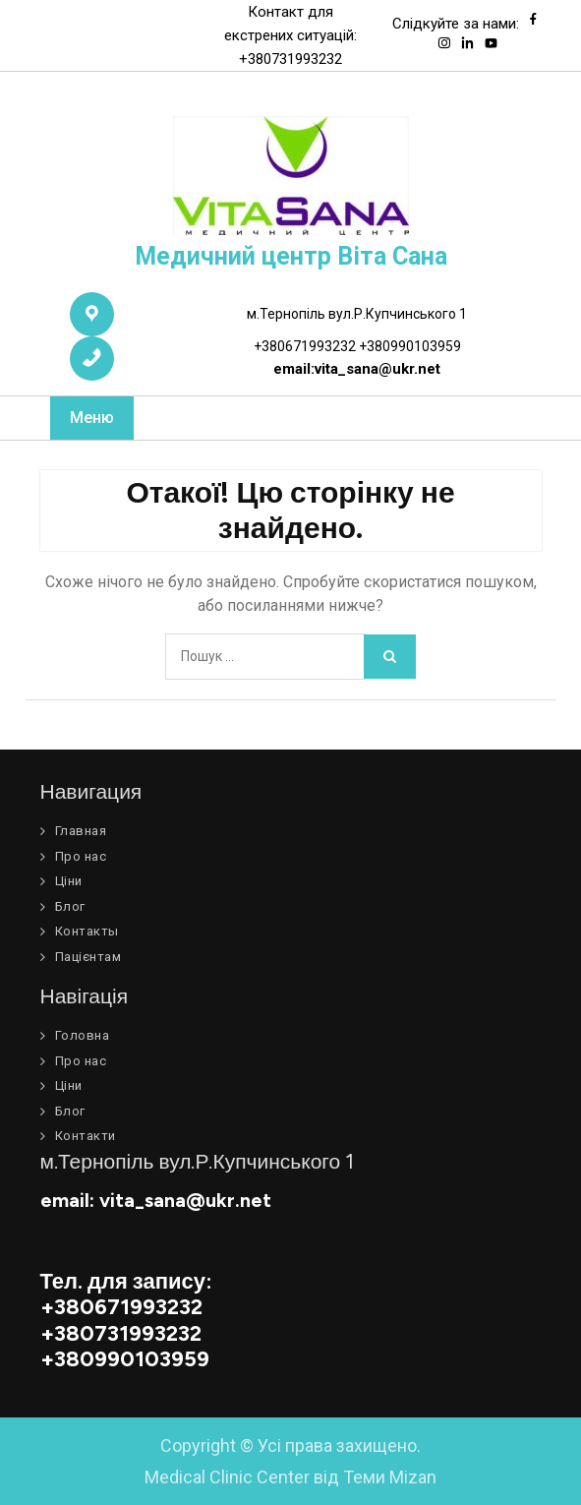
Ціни (69, 880)
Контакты (87, 931)
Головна (82, 1035)
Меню (92, 417)
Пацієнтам (88, 956)
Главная (81, 830)
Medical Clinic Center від (290, 1477)
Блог (70, 906)
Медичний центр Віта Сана (291, 256)
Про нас (81, 856)
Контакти (85, 1135)
